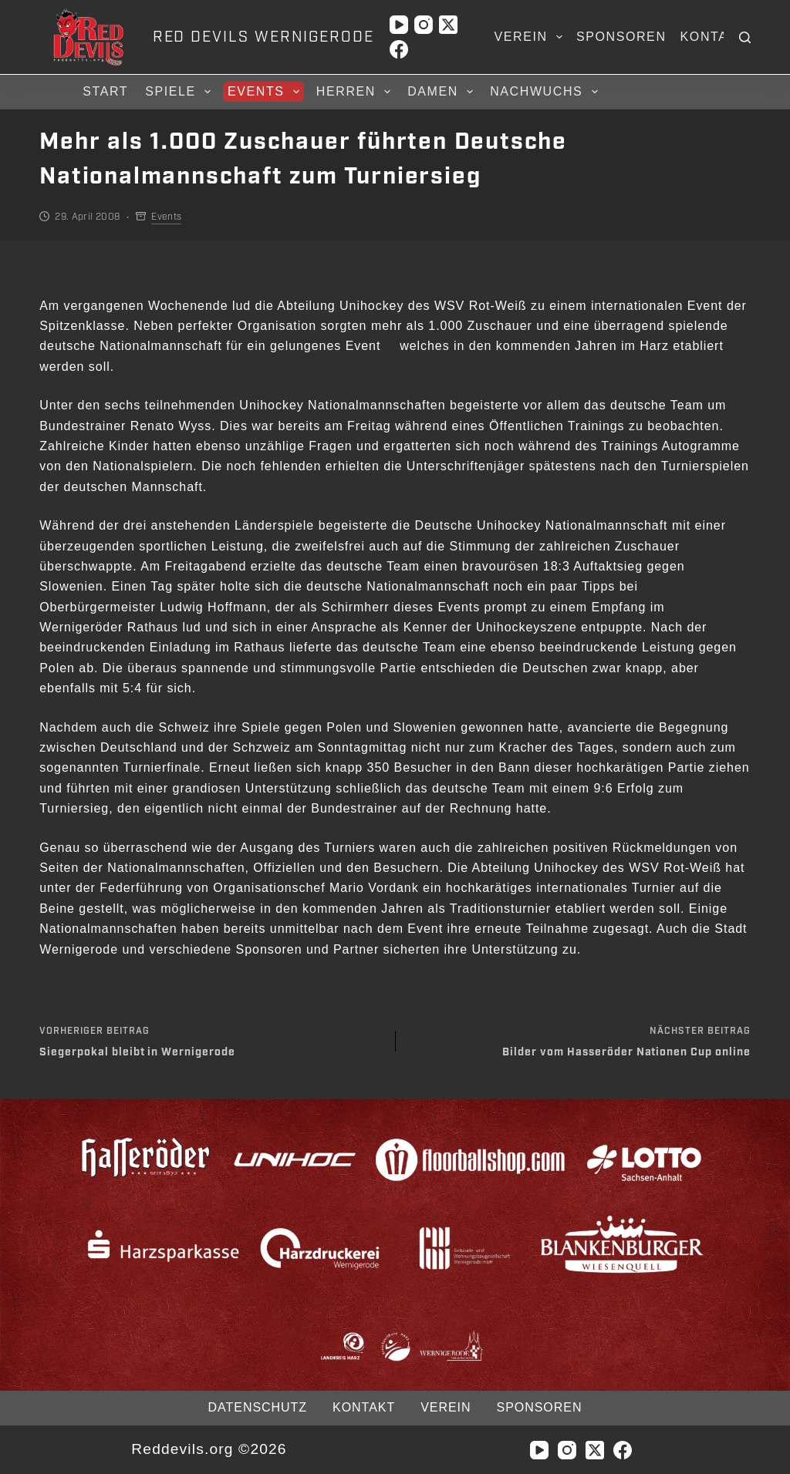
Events (266, 91)
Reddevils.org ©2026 (208, 1449)
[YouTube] (399, 24)
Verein (532, 37)
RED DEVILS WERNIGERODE (263, 37)
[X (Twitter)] (448, 24)
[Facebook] (399, 49)
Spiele (180, 91)
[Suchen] (745, 37)
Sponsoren (621, 36)
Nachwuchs (546, 91)
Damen (442, 91)
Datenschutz (257, 1407)
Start (105, 91)
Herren (355, 91)
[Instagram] (423, 24)
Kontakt (713, 36)
